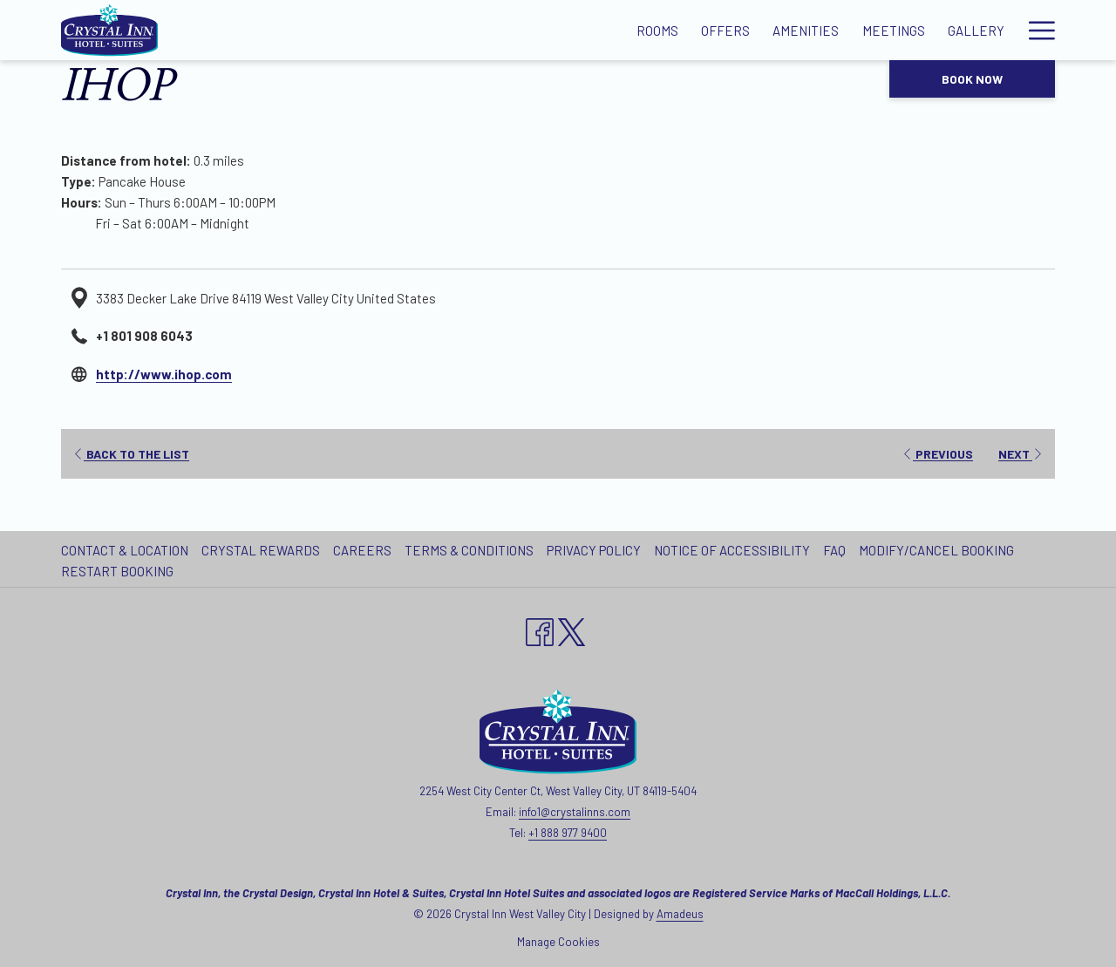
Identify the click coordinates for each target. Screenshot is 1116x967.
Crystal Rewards (260, 550)
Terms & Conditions (469, 550)
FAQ (834, 550)
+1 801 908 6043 (144, 336)
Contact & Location (124, 550)
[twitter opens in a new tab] (572, 628)
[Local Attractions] (866, 30)
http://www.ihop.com (164, 374)
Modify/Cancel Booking (936, 550)
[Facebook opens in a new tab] (540, 628)
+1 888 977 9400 (567, 833)
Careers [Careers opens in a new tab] (364, 550)
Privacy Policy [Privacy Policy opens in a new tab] (596, 550)
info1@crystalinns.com (574, 812)
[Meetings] (668, 30)
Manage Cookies (558, 942)
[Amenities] (581, 30)
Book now (972, 79)
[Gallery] (751, 30)
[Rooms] (432, 30)
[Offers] (501, 30)
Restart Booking (117, 571)
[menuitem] (127, 550)
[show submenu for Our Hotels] (1046, 30)
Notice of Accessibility (732, 550)
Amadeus (680, 914)
